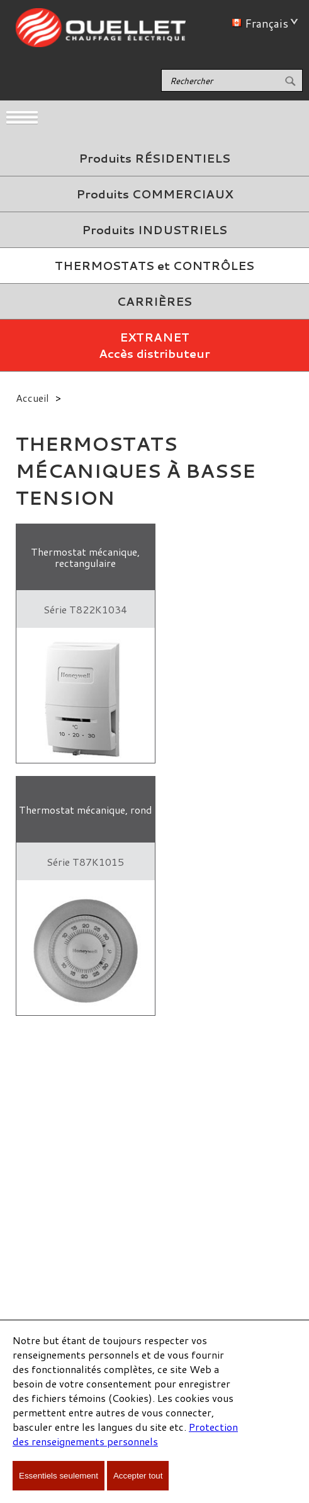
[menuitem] (154, 158)
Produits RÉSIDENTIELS (154, 158)
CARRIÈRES (154, 301)
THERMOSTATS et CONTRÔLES (154, 265)
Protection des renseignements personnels (125, 1434)
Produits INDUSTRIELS (154, 230)
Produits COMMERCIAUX (154, 194)
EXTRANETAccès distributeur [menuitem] (154, 345)
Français (263, 23)
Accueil (32, 398)
